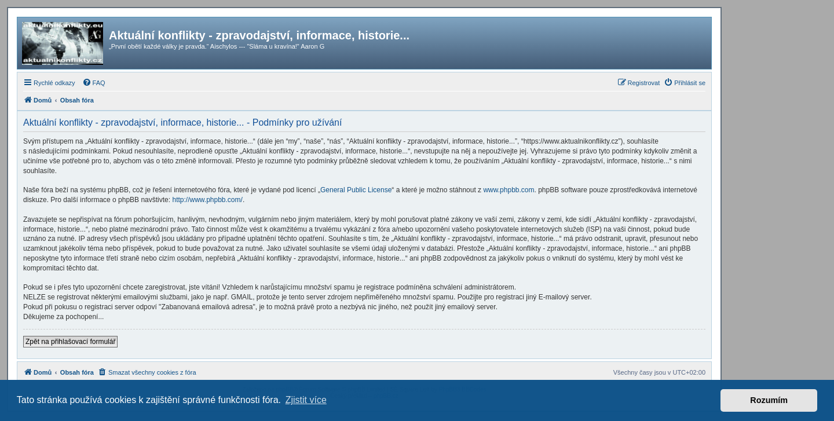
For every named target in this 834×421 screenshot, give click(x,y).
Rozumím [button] (769, 400)
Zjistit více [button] (306, 400)
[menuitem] (93, 83)
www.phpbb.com (508, 190)
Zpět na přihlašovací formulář (70, 342)
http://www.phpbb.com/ (207, 200)
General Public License (356, 190)
